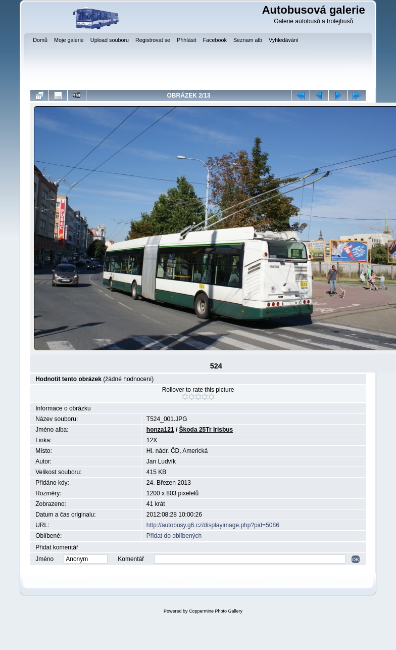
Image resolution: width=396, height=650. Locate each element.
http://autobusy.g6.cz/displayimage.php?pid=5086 (212, 525)
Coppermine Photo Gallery (215, 611)
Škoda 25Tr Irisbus (206, 429)
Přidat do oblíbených (174, 535)
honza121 (160, 429)
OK (355, 559)
